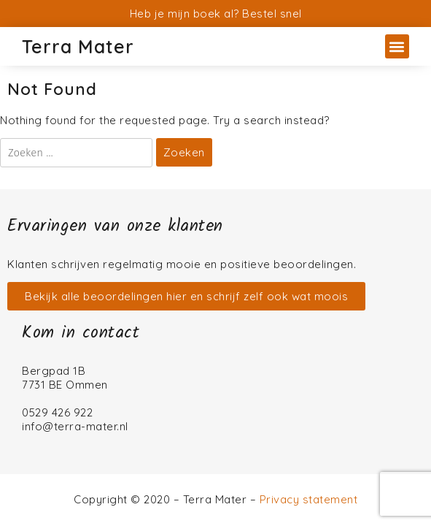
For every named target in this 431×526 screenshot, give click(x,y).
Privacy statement (309, 499)
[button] (397, 46)
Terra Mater (78, 46)
